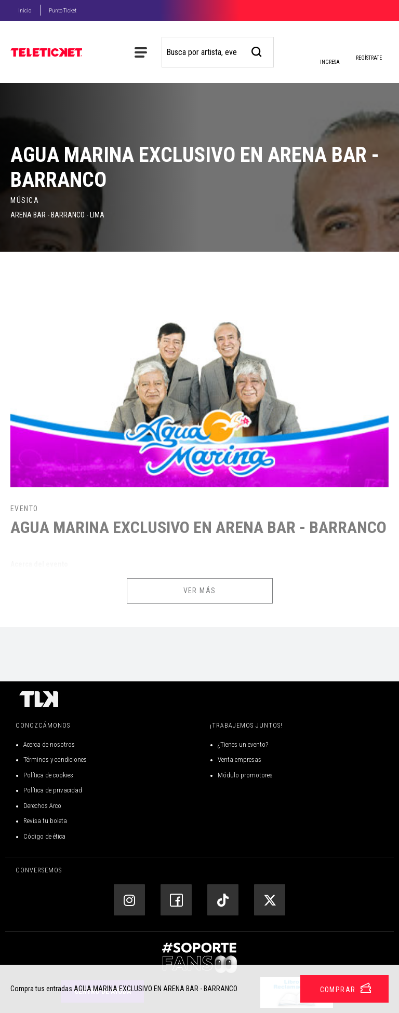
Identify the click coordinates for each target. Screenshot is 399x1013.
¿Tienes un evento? (243, 744)
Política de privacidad (52, 790)
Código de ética (44, 836)
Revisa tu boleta (45, 821)
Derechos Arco (42, 806)
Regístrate (369, 58)
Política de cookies (48, 775)
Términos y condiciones (55, 759)
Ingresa (329, 54)
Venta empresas (239, 759)
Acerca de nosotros (49, 744)
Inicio (24, 10)
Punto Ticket (62, 10)
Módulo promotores (245, 775)
